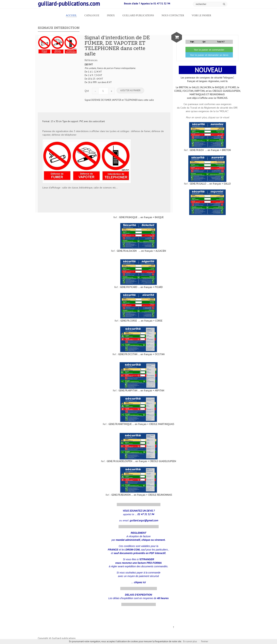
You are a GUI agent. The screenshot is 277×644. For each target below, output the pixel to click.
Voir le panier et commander (209, 49)
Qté (87, 90)
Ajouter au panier (130, 90)
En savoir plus (190, 641)
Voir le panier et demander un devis (209, 55)
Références (91, 60)
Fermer (204, 641)
